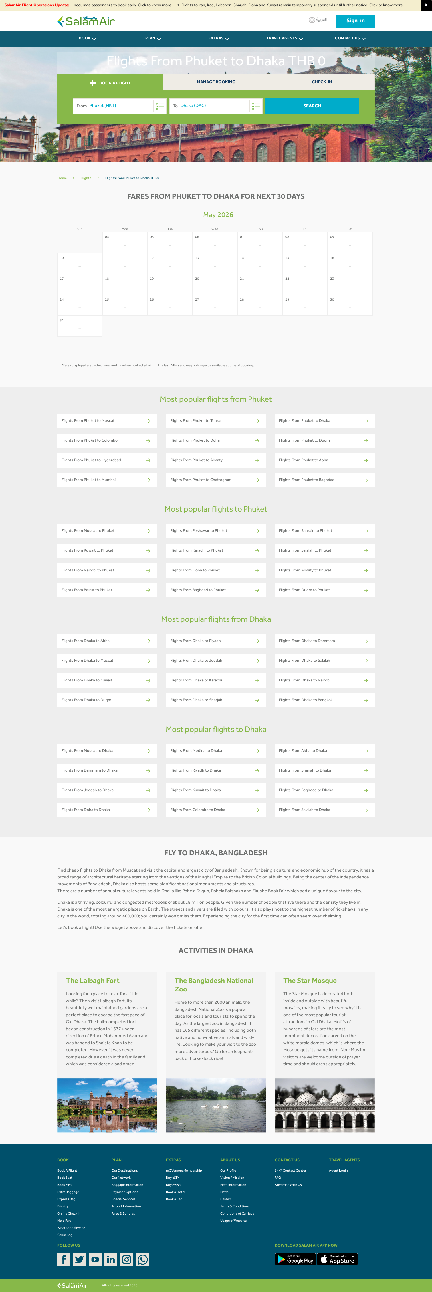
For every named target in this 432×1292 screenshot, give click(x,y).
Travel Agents (281, 39)
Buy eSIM (172, 1178)
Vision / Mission (232, 1178)
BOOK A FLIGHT (110, 83)
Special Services (124, 1199)
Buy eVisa (173, 1185)
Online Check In (69, 1214)
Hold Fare (64, 1221)
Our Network (121, 1178)
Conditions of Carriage (237, 1214)
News (224, 1192)
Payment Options (125, 1192)
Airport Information (126, 1206)
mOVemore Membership (184, 1171)
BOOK (84, 39)
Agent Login (338, 1171)
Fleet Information (233, 1185)
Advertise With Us (288, 1185)
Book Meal (64, 1185)
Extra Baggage (68, 1192)
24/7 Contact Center (290, 1171)
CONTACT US (347, 39)
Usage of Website (233, 1221)
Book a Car (174, 1199)
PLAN (150, 39)
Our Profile (228, 1171)
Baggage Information (127, 1185)
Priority (62, 1206)
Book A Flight (67, 1171)
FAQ (278, 1178)
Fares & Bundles (123, 1214)
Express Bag (66, 1199)
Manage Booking (216, 82)
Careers (226, 1199)
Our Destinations (125, 1171)
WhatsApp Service (71, 1228)
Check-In (322, 82)
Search (312, 106)
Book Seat (64, 1178)
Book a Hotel (175, 1192)
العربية (318, 20)
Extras (216, 39)
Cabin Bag (64, 1235)
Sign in (355, 21)
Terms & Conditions (235, 1206)
